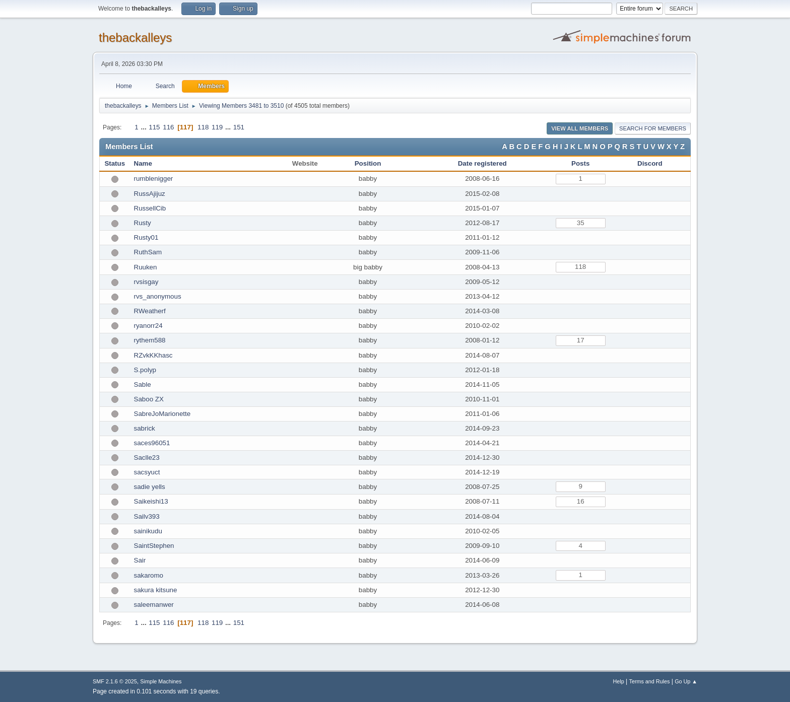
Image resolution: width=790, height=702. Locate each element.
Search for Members (652, 128)
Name (143, 163)
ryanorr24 (148, 325)
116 (168, 127)
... (144, 127)
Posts (580, 163)
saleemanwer (154, 604)
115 (154, 127)
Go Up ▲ (686, 681)
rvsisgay (146, 282)
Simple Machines (160, 681)
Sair (140, 560)
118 (203, 127)
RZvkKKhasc (153, 355)
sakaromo (149, 575)
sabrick (144, 428)
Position (368, 163)
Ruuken (145, 267)
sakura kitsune (155, 590)
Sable (142, 384)
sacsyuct (147, 472)
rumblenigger (153, 178)
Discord (650, 163)
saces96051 (152, 443)
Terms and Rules (649, 681)
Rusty (142, 223)
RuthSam (148, 252)
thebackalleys (135, 37)
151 (238, 127)
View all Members (579, 128)
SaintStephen (154, 545)
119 (217, 127)
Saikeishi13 (151, 501)
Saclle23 (147, 457)
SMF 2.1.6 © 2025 (115, 681)
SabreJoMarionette (162, 413)
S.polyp (145, 370)
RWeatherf (150, 311)
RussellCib (150, 208)
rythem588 (150, 340)
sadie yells (149, 486)
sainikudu (148, 531)
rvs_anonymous (157, 296)
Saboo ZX (149, 399)
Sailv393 (147, 516)
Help (618, 681)
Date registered (482, 163)
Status (114, 163)
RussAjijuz (149, 193)
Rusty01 (146, 237)
